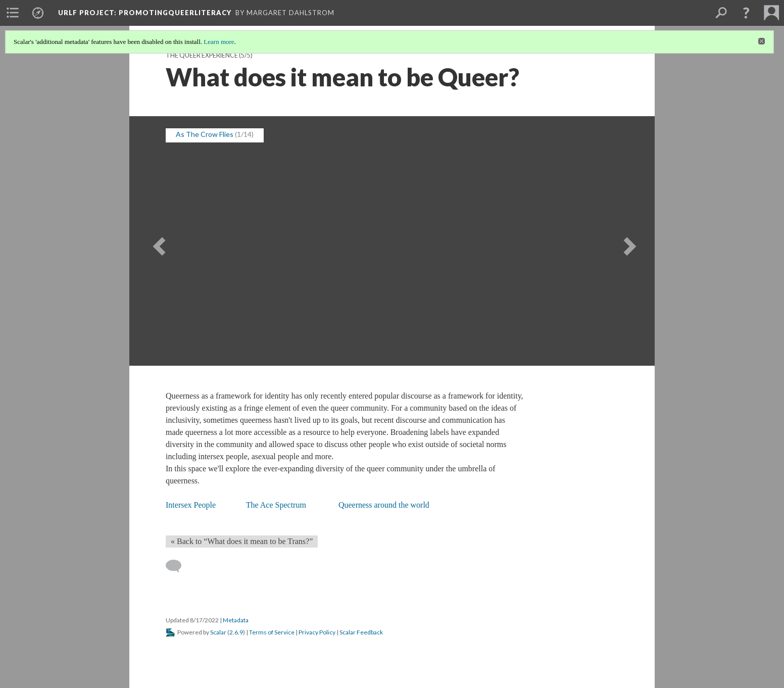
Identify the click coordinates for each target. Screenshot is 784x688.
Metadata (236, 620)
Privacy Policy (317, 632)
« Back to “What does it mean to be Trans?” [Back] (242, 541)
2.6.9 (236, 632)
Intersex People (191, 505)
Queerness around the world (383, 505)
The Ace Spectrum (276, 505)
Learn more (219, 41)
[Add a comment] (178, 566)
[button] (746, 12)
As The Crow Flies (204, 134)
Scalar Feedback (361, 632)
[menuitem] (12, 12)
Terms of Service (272, 632)
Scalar (218, 632)
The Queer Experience (202, 55)
